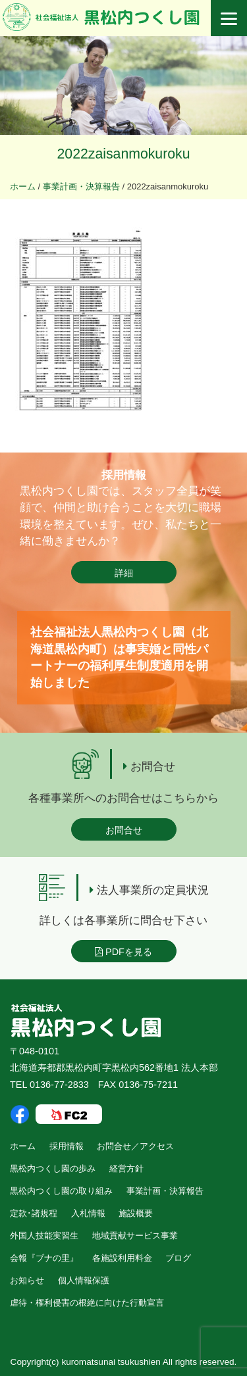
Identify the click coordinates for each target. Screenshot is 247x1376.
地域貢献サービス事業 (135, 1236)
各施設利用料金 (122, 1258)
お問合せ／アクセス (135, 1146)
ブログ (178, 1258)
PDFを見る (123, 951)
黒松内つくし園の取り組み (61, 1191)
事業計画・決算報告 (165, 1191)
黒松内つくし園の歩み (53, 1168)
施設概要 (136, 1213)
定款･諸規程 (33, 1213)
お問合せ (123, 830)
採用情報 (66, 1146)
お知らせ (27, 1280)
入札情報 (88, 1213)
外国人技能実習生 (44, 1236)
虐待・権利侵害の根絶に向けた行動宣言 (87, 1303)
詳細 (124, 573)
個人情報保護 (83, 1280)
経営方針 (126, 1168)
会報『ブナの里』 (44, 1258)
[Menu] (229, 18)
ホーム (23, 1146)
